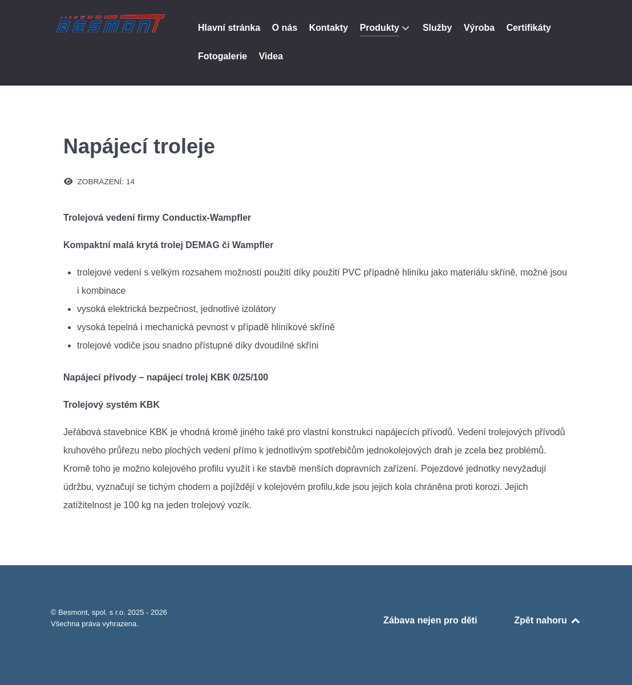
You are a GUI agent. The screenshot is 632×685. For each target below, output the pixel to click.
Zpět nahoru (547, 620)
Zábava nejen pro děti (430, 620)
